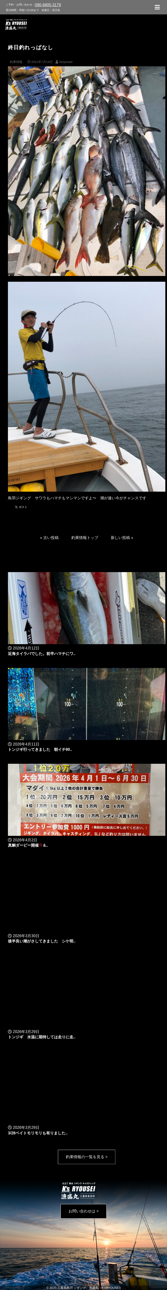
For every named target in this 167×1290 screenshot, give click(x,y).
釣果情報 (16, 62)
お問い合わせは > (83, 1211)
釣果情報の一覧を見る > (87, 1157)
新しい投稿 (120, 538)
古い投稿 (51, 538)
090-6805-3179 (48, 5)
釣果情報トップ (84, 538)
